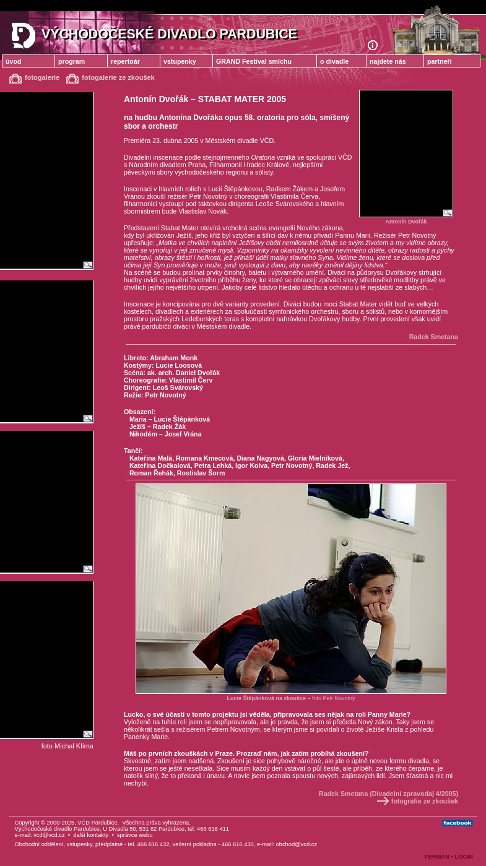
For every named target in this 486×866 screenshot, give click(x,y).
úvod (13, 61)
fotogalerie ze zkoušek (110, 77)
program (71, 61)
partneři (439, 61)
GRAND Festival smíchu (254, 61)
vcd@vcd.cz (48, 835)
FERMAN (437, 857)
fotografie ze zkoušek (416, 801)
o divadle (334, 61)
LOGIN (463, 857)
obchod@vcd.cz (297, 844)
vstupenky (179, 61)
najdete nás (388, 61)
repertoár (125, 61)
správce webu (135, 835)
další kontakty (90, 835)
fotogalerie (34, 77)
